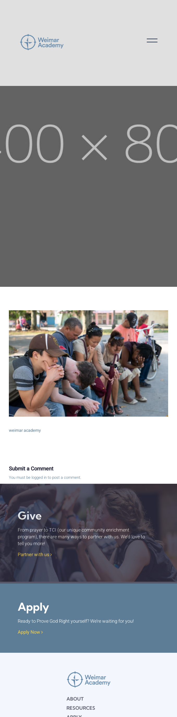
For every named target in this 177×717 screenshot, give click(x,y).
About (75, 699)
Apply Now (30, 632)
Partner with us (35, 554)
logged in (39, 477)
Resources (80, 708)
